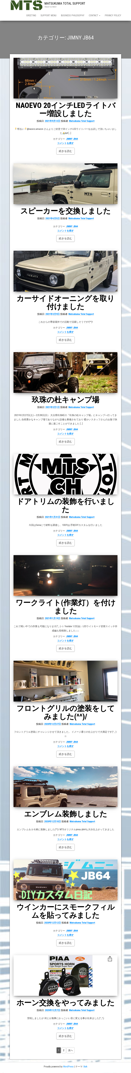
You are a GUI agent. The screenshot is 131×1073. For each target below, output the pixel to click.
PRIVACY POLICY (113, 15)
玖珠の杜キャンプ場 (69, 400)
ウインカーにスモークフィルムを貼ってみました (65, 911)
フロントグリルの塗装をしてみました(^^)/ (65, 713)
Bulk (85, 1067)
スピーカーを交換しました (65, 211)
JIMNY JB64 (72, 139)
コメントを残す (65, 143)
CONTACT (94, 15)
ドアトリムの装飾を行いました (65, 506)
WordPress (68, 1067)
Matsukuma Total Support (81, 121)
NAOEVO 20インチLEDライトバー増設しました (65, 110)
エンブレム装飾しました (65, 814)
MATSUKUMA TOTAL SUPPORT (64, 3)
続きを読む (65, 151)
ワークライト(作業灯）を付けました (66, 607)
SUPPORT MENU (48, 15)
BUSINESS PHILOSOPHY (72, 15)
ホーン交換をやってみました (65, 1003)
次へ (70, 1050)
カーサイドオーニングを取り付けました (65, 303)
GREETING (31, 15)
